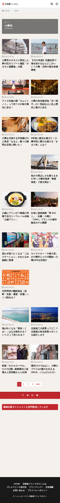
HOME (6, 11)
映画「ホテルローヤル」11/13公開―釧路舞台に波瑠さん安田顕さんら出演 (15, 369)
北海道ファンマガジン (38, 496)
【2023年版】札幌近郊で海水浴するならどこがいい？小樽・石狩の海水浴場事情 (44, 65)
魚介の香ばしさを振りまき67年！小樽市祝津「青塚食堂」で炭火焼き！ (44, 179)
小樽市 (16, 11)
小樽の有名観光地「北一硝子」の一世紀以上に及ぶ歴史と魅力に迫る (44, 104)
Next (38, 384)
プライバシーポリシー (37, 490)
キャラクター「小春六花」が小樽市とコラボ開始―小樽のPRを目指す (44, 256)
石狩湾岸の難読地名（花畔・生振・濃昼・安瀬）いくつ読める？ (15, 294)
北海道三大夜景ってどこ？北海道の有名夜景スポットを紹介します (44, 331)
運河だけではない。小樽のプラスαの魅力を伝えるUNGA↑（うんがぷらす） (44, 369)
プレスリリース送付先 (16, 487)
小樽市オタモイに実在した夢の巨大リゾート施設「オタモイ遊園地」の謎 (15, 63)
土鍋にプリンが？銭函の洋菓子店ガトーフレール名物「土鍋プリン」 (15, 216)
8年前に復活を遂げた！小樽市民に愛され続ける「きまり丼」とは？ (44, 141)
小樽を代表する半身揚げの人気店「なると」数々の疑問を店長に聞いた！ (15, 141)
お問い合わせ (19, 490)
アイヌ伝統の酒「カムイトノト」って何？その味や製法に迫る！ (15, 104)
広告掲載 (49, 487)
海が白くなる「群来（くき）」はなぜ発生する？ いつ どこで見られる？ (14, 331)
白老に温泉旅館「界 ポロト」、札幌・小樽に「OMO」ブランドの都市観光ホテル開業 (44, 218)
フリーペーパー (36, 487)
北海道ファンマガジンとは (34, 484)
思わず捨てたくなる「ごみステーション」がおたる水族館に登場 (15, 256)
